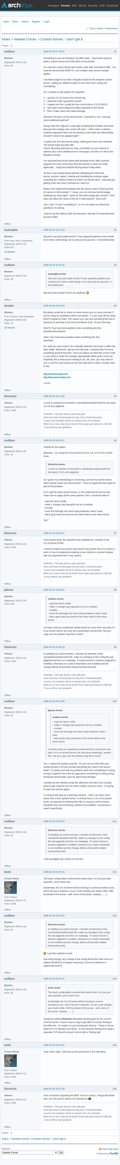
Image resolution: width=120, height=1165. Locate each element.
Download (112, 5)
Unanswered (111, 28)
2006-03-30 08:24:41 (54, 1045)
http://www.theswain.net (55, 374)
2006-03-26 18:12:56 (54, 396)
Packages (53, 5)
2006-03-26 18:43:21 (54, 440)
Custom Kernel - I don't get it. (61, 39)
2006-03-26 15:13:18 (54, 230)
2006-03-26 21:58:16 (54, 872)
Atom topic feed (110, 1149)
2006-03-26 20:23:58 (54, 701)
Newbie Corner (25, 39)
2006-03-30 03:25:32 (54, 915)
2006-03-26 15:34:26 (54, 265)
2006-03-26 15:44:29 (54, 305)
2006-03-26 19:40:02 (54, 589)
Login (46, 21)
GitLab (82, 5)
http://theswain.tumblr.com (56, 377)
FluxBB (113, 1153)
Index (6, 21)
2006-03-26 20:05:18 (54, 647)
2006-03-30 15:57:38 (54, 1088)
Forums (65, 5)
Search (25, 21)
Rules (15, 21)
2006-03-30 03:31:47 (54, 978)
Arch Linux (17, 5)
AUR (102, 5)
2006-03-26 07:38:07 (54, 51)
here (103, 1051)
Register (36, 21)
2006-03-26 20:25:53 (54, 821)
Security (93, 5)
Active (100, 28)
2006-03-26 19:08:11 (54, 533)
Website (11, 252)
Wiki (74, 5)
